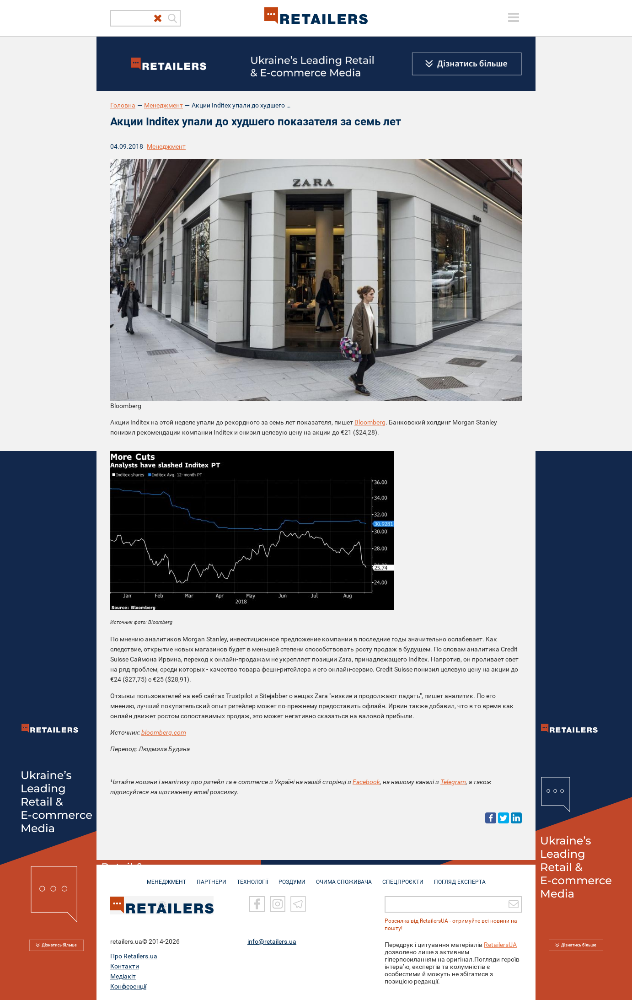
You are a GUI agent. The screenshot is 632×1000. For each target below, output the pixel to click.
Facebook (366, 781)
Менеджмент (163, 105)
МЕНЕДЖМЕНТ (166, 877)
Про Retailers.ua (133, 955)
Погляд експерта (460, 877)
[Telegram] (298, 903)
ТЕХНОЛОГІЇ (252, 877)
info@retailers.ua (271, 941)
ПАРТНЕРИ (211, 877)
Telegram (453, 781)
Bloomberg (370, 422)
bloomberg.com (163, 732)
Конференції (128, 985)
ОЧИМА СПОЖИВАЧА (344, 877)
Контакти (124, 965)
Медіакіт (123, 975)
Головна (122, 105)
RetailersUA (500, 944)
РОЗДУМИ (292, 877)
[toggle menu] (513, 17)
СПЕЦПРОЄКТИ (402, 877)
